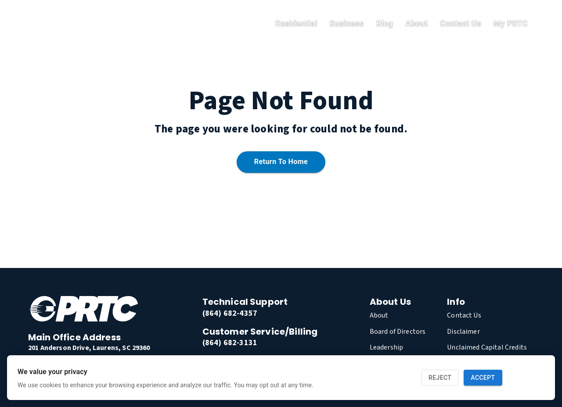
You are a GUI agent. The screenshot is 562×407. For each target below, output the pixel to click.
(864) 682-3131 (229, 342)
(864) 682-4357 (229, 313)
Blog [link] (385, 23)
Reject (440, 378)
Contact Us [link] (460, 23)
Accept (483, 378)
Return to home (281, 162)
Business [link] (347, 23)
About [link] (416, 23)
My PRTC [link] (511, 23)
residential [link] (296, 23)
